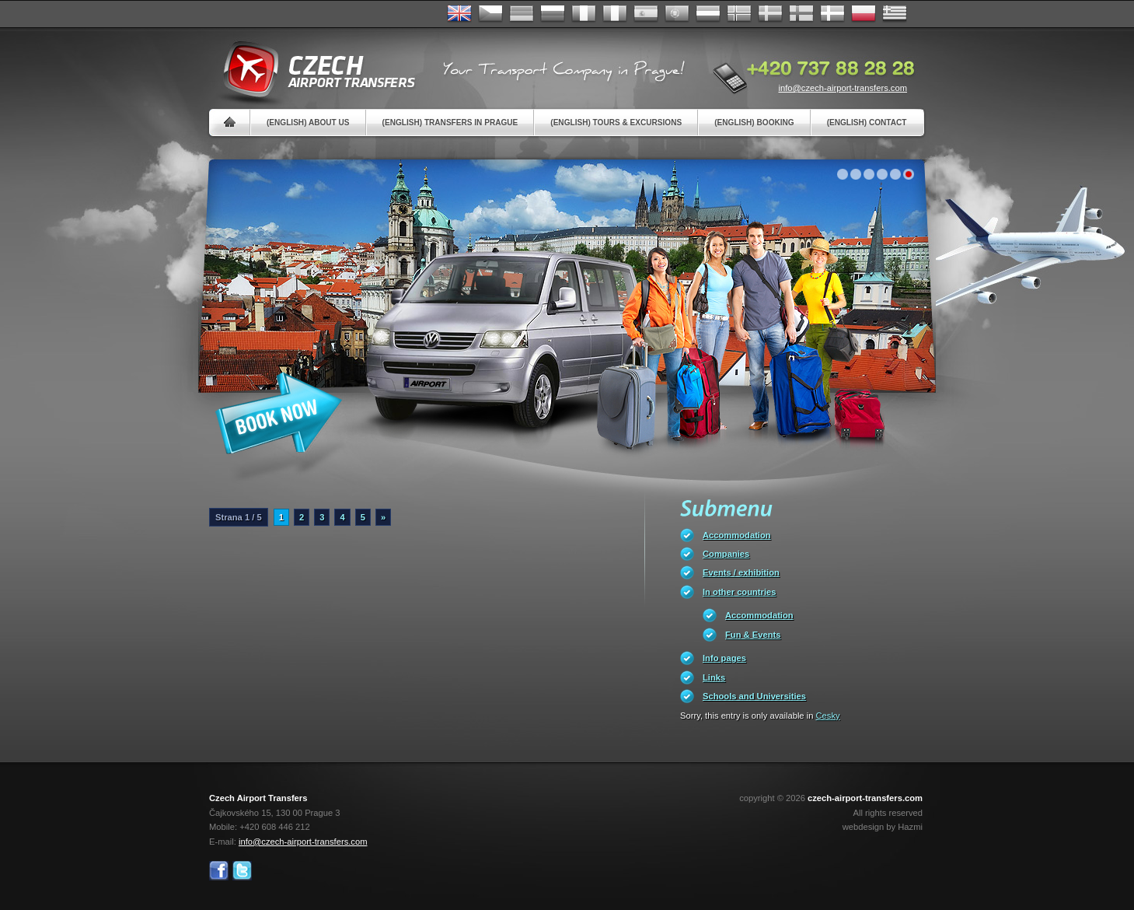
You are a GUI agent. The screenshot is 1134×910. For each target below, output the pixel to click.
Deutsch (521, 14)
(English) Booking (754, 122)
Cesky (828, 715)
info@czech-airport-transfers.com (842, 88)
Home (229, 122)
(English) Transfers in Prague (450, 122)
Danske (832, 14)
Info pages (724, 658)
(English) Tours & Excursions (616, 122)
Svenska (770, 14)
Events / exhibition (741, 572)
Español (645, 14)
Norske (739, 14)
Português (677, 14)
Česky (490, 14)
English (459, 14)
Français (583, 14)
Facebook (219, 870)
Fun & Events (752, 634)
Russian (552, 14)
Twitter (242, 870)
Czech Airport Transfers (312, 70)
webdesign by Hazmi (883, 826)
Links (714, 677)
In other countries (739, 592)
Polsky (863, 14)
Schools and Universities (754, 696)
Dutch (708, 14)
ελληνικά (894, 14)
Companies (726, 553)
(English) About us (308, 122)
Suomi (801, 14)
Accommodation (737, 535)
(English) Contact (867, 122)
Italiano (614, 14)
